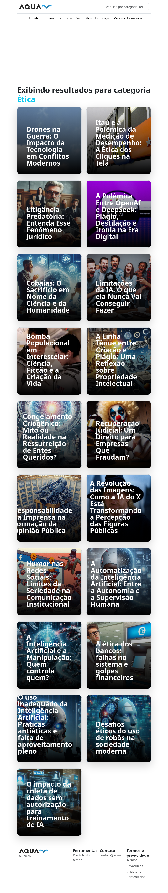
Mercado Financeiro (127, 18)
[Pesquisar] (125, 6)
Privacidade (135, 866)
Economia (65, 18)
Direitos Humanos (42, 18)
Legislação (102, 18)
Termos (132, 860)
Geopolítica (84, 18)
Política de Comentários (136, 874)
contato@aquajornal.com (118, 855)
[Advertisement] (84, 54)
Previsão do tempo (81, 857)
